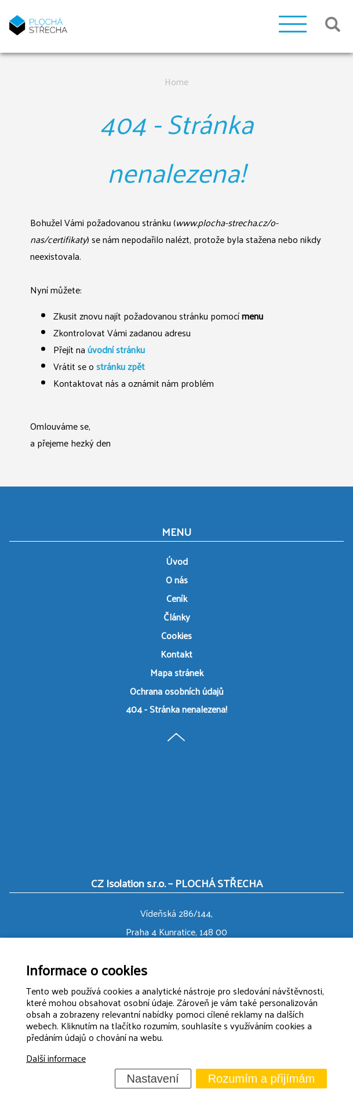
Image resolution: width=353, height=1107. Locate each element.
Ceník (176, 598)
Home (176, 81)
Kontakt (176, 653)
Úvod (177, 561)
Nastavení (153, 1078)
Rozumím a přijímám (261, 1078)
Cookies (176, 635)
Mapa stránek (176, 672)
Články (176, 616)
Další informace (56, 1058)
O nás (177, 579)
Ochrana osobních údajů (177, 691)
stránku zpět (120, 366)
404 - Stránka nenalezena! (176, 709)
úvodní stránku (116, 349)
